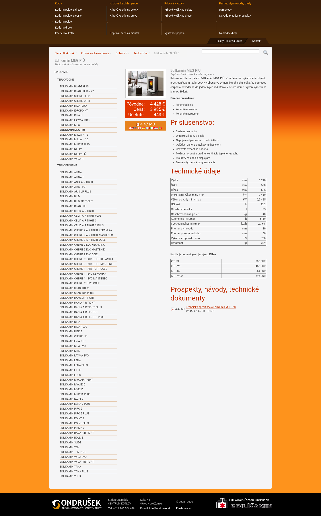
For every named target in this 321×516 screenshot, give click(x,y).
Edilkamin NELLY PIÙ (73, 154)
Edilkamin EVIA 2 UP (73, 341)
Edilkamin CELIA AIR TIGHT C (78, 220)
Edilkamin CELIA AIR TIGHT (77, 211)
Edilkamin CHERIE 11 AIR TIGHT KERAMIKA (86, 259)
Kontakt (256, 40)
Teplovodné (65, 79)
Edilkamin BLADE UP (73, 206)
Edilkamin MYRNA (71, 389)
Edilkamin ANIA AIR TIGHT (76, 182)
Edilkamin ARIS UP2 (73, 187)
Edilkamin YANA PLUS (74, 471)
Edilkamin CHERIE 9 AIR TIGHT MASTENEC (86, 235)
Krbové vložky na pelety (178, 9)
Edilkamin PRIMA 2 (72, 427)
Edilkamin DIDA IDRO (73, 105)
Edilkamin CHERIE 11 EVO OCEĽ (80, 283)
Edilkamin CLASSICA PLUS (76, 293)
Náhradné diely (228, 33)
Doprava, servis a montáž (125, 33)
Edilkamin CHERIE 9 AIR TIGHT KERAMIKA (86, 230)
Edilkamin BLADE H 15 (74, 86)
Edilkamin (61, 71)
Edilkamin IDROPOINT (74, 110)
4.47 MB (180, 309)
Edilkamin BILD (70, 196)
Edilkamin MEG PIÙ (72, 129)
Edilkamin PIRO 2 (71, 408)
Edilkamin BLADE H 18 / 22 (77, 91)
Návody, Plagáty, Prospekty (235, 15)
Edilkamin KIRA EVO (73, 346)
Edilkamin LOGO (70, 375)
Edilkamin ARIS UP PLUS (75, 191)
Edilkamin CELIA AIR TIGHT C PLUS (82, 225)
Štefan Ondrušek (64, 53)
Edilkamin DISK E (71, 331)
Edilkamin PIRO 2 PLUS (74, 413)
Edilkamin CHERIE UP (73, 336)
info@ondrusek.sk (160, 508)
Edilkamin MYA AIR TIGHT (76, 379)
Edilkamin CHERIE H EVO (75, 96)
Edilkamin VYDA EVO (73, 456)
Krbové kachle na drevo (123, 15)
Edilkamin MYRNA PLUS (75, 394)
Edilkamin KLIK (70, 350)
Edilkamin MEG (70, 125)
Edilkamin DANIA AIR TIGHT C (78, 312)
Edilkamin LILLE (70, 370)
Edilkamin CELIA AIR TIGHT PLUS (80, 215)
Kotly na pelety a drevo (68, 9)
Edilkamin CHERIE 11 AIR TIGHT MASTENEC (87, 264)
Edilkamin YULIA (70, 476)
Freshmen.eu (183, 508)
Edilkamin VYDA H (72, 158)
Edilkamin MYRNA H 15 (74, 144)
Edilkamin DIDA (70, 321)
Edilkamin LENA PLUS (74, 365)
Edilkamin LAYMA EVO (74, 355)
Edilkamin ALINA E (72, 177)
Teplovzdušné (67, 165)
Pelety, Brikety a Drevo (229, 40)
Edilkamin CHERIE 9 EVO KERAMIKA (82, 244)
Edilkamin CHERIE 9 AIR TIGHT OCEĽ (82, 239)
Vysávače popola (175, 33)
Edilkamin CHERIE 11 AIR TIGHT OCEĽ (83, 268)
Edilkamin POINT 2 (72, 418)
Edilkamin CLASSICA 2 (74, 288)
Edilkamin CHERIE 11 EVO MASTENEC (83, 278)
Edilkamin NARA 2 (72, 399)
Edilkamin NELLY (71, 149)
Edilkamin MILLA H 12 (74, 134)
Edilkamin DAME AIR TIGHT (77, 297)
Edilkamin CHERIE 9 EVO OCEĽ (79, 254)
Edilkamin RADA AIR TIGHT (77, 432)
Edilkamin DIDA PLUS (73, 326)
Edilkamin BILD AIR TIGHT (76, 201)
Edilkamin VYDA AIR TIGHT (77, 461)
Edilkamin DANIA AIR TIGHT (77, 302)
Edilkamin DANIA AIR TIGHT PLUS (81, 307)
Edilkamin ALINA (71, 172)
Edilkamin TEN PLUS (73, 452)
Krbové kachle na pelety (124, 9)
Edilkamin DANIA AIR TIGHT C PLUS (82, 317)
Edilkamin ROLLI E (72, 437)
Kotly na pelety (63, 21)
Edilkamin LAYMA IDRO (74, 120)
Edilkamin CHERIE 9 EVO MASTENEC (83, 249)
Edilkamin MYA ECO (73, 384)
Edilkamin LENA (70, 360)
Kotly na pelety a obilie (68, 15)
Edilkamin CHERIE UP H (75, 100)
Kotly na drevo (63, 27)
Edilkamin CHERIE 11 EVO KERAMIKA (83, 273)
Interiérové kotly (64, 33)
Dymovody (225, 9)
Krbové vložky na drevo (178, 15)
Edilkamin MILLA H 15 (74, 139)
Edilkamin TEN (69, 447)
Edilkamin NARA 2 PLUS (75, 403)
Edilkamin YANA (70, 466)
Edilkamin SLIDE (70, 442)
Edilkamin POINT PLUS (74, 423)
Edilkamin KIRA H (71, 115)
